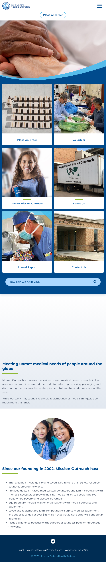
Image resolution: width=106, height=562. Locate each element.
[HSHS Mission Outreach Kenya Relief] (53, 328)
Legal (21, 550)
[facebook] (53, 541)
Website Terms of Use (76, 550)
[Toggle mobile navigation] (99, 6)
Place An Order (53, 15)
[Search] (95, 281)
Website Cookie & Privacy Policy (44, 550)
